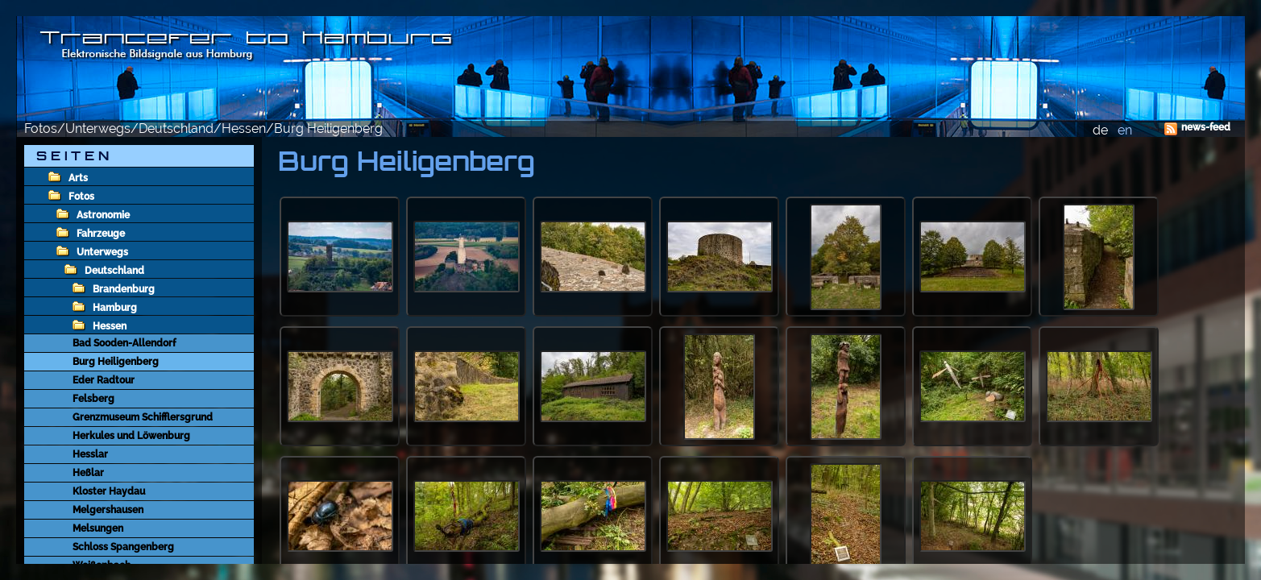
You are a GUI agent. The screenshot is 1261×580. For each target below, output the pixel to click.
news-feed (1205, 127)
